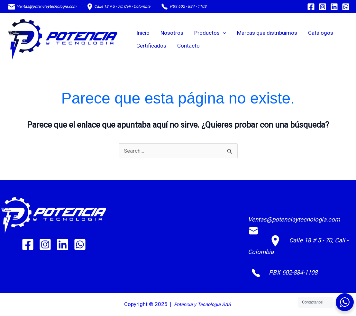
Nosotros (171, 33)
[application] (223, 32)
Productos (210, 32)
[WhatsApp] (346, 7)
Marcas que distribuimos (267, 33)
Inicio (143, 33)
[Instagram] (322, 7)
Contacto (188, 45)
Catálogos (320, 33)
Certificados (151, 45)
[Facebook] (311, 7)
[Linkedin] (334, 7)
